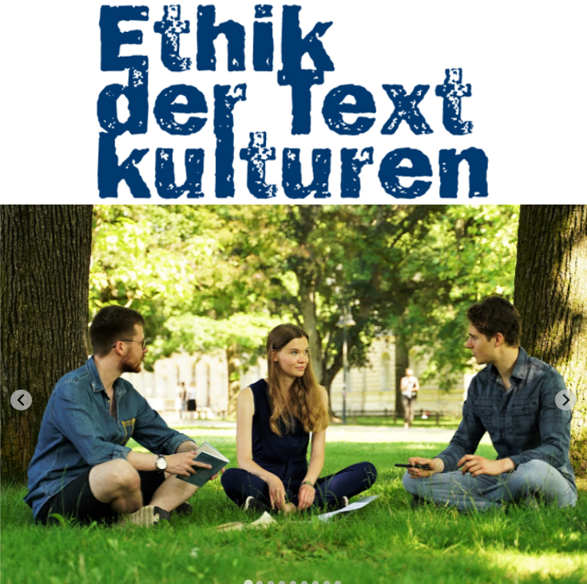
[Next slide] (566, 400)
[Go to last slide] (21, 400)
